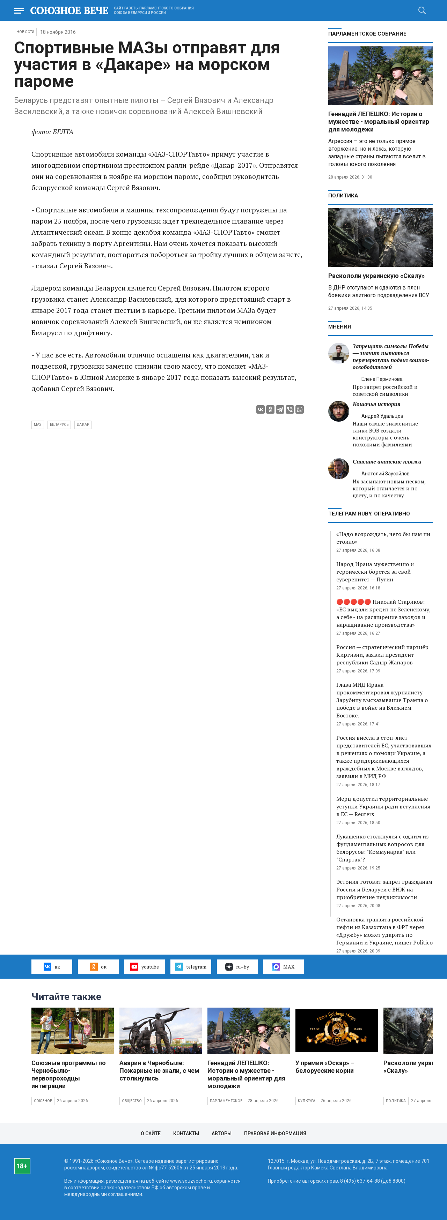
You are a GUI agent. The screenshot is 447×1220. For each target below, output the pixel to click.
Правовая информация (275, 1133)
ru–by (237, 967)
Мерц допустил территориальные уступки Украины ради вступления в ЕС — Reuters (383, 806)
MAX (283, 967)
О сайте (151, 1133)
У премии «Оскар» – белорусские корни (324, 1066)
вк (52, 966)
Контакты (186, 1133)
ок (98, 966)
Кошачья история (377, 404)
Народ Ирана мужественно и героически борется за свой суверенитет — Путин (375, 571)
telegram (190, 966)
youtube (144, 966)
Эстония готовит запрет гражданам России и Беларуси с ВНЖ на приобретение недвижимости (384, 889)
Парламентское (226, 1101)
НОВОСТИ (25, 32)
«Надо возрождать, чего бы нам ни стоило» (383, 537)
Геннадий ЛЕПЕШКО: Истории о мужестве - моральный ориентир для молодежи (378, 121)
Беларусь (59, 425)
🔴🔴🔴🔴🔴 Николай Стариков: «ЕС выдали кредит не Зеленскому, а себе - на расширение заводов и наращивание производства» (383, 613)
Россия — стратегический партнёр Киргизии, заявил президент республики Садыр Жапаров (382, 654)
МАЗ (38, 425)
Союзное (43, 1101)
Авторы (222, 1133)
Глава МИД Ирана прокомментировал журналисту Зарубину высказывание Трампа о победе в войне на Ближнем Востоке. (382, 700)
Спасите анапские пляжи (387, 461)
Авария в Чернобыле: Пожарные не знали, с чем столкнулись (159, 1070)
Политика (343, 196)
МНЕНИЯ (339, 327)
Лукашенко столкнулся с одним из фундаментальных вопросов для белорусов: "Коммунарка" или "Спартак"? (382, 848)
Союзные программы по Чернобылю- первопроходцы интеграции (68, 1074)
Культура (307, 1101)
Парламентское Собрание (367, 34)
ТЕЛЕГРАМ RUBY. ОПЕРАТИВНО (369, 514)
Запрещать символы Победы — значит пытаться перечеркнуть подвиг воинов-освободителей (391, 356)
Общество (132, 1101)
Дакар (83, 425)
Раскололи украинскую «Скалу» (376, 275)
